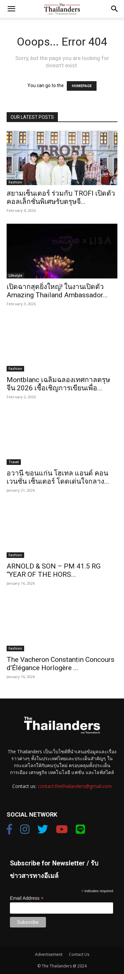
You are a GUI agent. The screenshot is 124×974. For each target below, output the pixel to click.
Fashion (15, 182)
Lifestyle (15, 275)
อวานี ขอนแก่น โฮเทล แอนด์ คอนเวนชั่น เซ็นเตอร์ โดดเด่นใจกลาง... (58, 477)
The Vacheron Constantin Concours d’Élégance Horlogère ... (60, 664)
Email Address (27, 898)
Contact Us (79, 954)
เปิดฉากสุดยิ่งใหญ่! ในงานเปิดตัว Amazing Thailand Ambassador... (57, 291)
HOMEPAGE (82, 86)
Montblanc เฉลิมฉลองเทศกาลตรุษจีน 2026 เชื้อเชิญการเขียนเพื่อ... (58, 384)
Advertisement (48, 954)
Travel (14, 462)
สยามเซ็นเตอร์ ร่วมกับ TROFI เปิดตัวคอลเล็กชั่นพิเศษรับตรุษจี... (61, 197)
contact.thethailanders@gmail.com (75, 786)
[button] (11, 9)
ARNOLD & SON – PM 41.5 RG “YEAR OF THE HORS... (54, 570)
